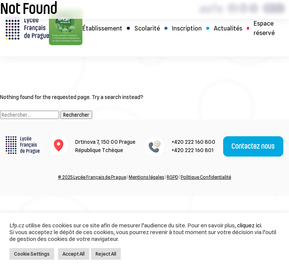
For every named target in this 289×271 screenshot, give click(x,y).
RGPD (172, 177)
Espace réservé (264, 28)
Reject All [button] (106, 254)
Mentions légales (146, 177)
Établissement (102, 28)
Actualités (228, 28)
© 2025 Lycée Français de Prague (92, 177)
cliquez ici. (249, 225)
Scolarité (147, 28)
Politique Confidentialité (206, 177)
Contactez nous (253, 146)
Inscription (187, 28)
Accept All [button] (73, 254)
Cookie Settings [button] (32, 254)
